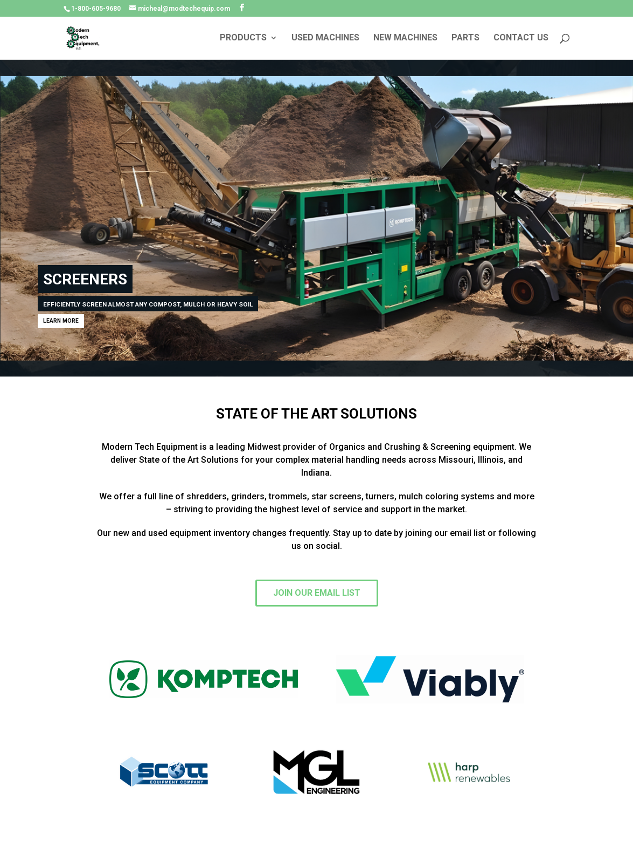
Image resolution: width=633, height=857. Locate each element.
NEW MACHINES (405, 38)
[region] (316, 218)
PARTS (465, 38)
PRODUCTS (243, 38)
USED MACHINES (325, 38)
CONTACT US (520, 38)
